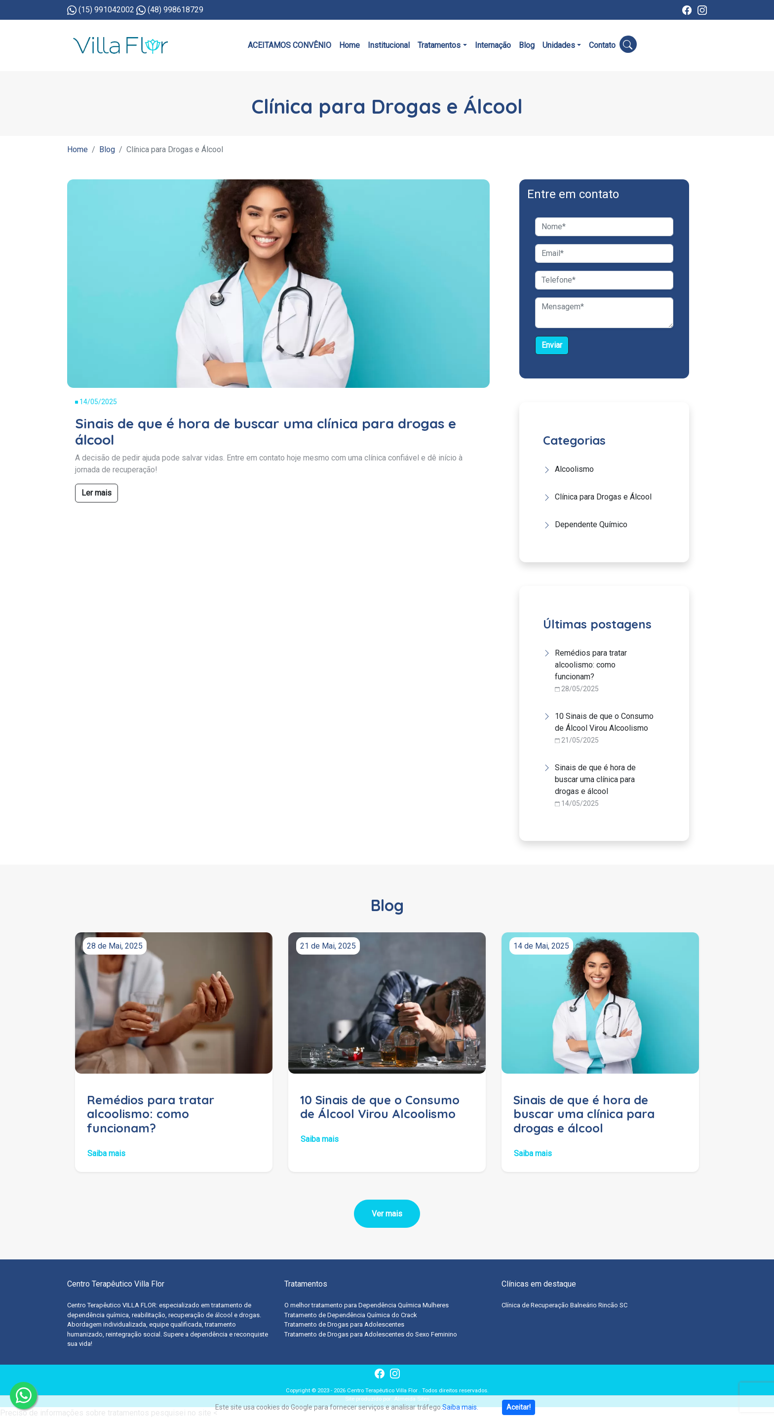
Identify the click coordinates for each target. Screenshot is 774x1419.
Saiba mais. (460, 1407)
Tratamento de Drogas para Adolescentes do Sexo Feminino (370, 1334)
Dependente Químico (591, 524)
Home (349, 45)
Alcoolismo (574, 469)
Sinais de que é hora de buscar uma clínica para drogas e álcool (595, 779)
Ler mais (96, 493)
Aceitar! (518, 1407)
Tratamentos (439, 45)
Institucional (389, 45)
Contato (602, 45)
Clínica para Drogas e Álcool (603, 496)
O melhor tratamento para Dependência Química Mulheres (366, 1305)
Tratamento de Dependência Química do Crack (350, 1315)
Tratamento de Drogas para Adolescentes (344, 1324)
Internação (493, 45)
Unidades (558, 45)
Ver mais (387, 1213)
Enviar (552, 345)
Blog (527, 45)
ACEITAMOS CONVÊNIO (289, 45)
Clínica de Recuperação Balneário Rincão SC (564, 1305)
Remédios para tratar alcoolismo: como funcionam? (591, 664)
